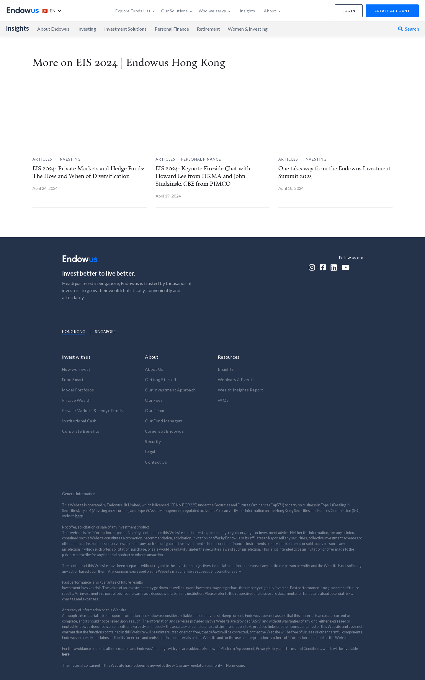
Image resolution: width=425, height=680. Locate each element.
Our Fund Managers (164, 420)
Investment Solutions (125, 29)
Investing (86, 29)
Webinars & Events (236, 379)
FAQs (223, 400)
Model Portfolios (78, 389)
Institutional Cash (79, 420)
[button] (50, 10)
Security (153, 441)
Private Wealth (76, 400)
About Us (154, 369)
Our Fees (154, 400)
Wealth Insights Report (240, 389)
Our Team (154, 410)
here (79, 516)
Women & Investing (248, 29)
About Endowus (53, 29)
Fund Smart (73, 379)
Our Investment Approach (170, 389)
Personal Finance (172, 29)
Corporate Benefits (80, 431)
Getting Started (160, 379)
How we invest (76, 369)
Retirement (208, 29)
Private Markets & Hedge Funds (92, 410)
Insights (17, 28)
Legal (150, 451)
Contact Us (156, 462)
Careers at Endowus (164, 431)
